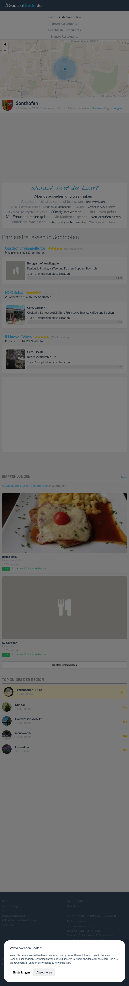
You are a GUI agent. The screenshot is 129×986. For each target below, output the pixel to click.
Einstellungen (21, 972)
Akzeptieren (44, 972)
